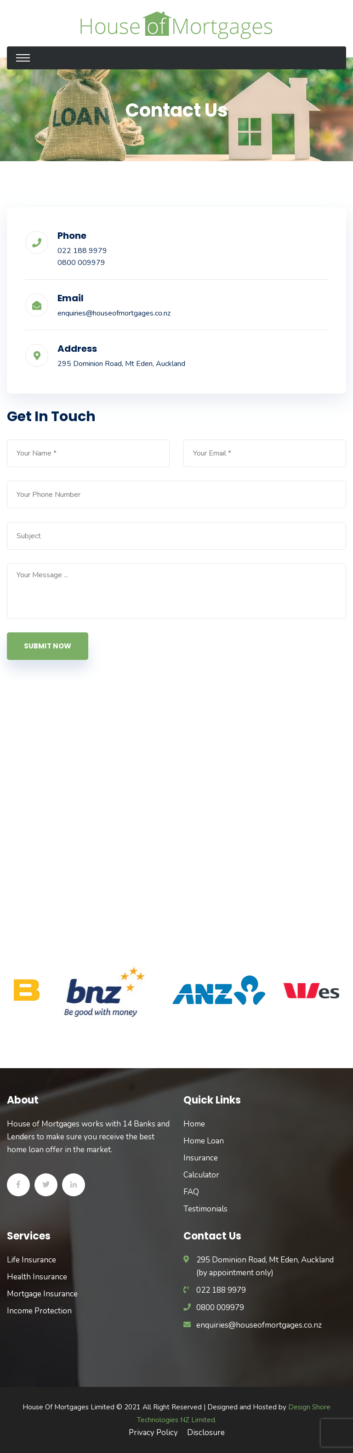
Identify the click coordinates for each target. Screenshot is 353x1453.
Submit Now (47, 646)
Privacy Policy (153, 1432)
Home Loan (203, 1141)
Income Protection (39, 1311)
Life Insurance (31, 1260)
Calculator (201, 1175)
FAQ (191, 1192)
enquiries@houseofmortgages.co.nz (114, 313)
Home (194, 1124)
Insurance (200, 1158)
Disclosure (206, 1432)
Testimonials (205, 1209)
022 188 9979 (82, 251)
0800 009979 (81, 263)
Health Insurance (37, 1277)
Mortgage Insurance (42, 1294)
